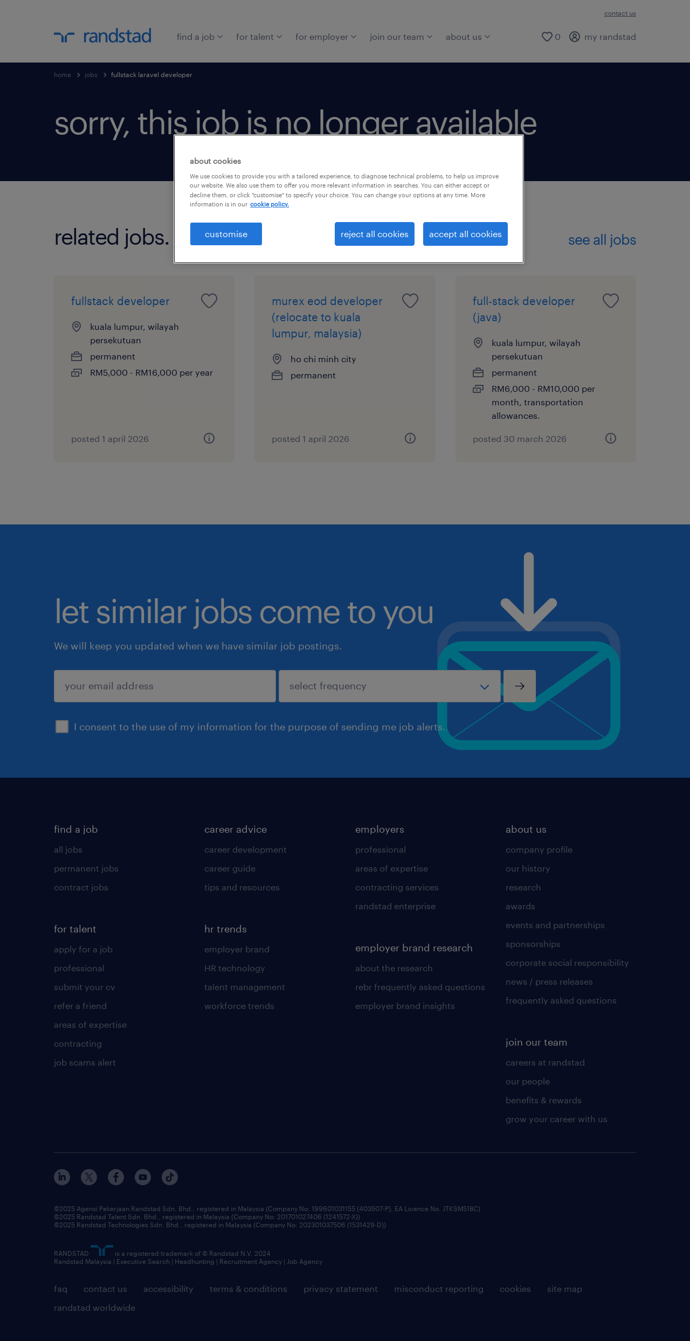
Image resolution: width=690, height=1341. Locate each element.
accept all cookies (465, 234)
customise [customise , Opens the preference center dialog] (226, 234)
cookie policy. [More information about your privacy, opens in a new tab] (269, 204)
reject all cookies (375, 234)
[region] (349, 199)
